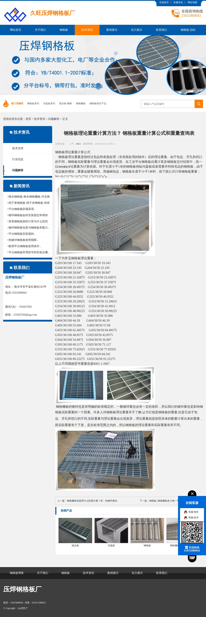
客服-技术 (193, 517)
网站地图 (192, 2)
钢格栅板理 (64, 166)
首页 (28, 118)
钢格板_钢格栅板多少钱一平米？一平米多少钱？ (175, 500)
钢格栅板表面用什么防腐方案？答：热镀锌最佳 (92, 500)
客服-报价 (193, 512)
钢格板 (64, 29)
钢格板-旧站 (188, 29)
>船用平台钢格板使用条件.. (24, 246)
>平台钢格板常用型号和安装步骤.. (28, 252)
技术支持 (17, 148)
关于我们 (40, 29)
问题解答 (53, 118)
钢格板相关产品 (98, 103)
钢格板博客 (17, 572)
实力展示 (136, 29)
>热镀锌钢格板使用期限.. (22, 239)
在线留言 (164, 2)
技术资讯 (87, 29)
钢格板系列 (33, 103)
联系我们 (161, 29)
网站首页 (15, 29)
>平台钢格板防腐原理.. (21, 209)
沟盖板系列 (49, 103)
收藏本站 (178, 2)
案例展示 (111, 29)
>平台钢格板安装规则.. (21, 233)
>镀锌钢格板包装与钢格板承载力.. (28, 227)
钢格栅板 (81, 103)
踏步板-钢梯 (65, 103)
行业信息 (17, 159)
